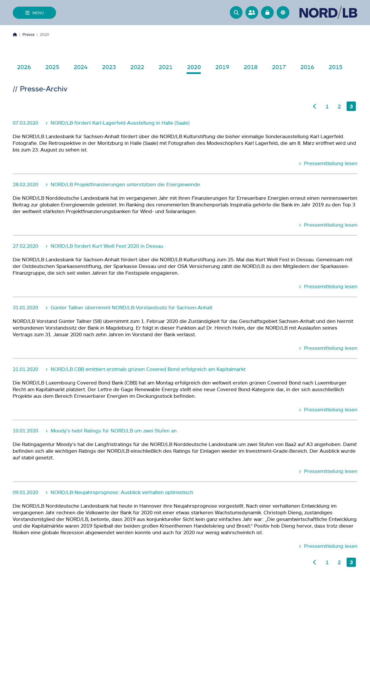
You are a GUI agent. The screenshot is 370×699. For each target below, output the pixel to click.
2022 (137, 66)
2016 (307, 66)
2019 (222, 66)
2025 (52, 66)
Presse (28, 34)
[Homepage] (15, 34)
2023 (109, 66)
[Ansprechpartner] (251, 12)
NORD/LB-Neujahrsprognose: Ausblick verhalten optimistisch (121, 492)
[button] (236, 12)
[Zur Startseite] (328, 12)
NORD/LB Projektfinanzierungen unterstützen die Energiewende (124, 184)
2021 (166, 66)
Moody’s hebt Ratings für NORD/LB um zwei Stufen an (113, 431)
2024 (81, 66)
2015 (336, 66)
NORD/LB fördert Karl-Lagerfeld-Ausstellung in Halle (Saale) (119, 123)
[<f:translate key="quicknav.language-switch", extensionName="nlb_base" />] (283, 12)
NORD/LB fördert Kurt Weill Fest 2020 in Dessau (106, 246)
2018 (251, 66)
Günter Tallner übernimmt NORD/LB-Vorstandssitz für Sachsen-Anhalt (130, 307)
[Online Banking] (267, 12)
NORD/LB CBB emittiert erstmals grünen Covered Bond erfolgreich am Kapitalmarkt (147, 369)
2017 (279, 66)
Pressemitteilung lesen (330, 163)
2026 (24, 66)
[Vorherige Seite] (315, 106)
